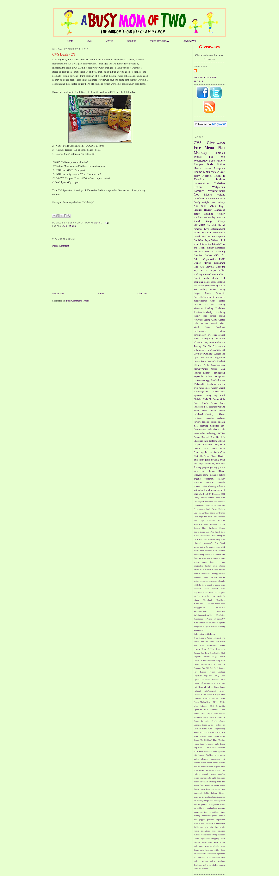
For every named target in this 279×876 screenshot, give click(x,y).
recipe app (204, 581)
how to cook (217, 562)
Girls (222, 399)
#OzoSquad (198, 619)
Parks (203, 714)
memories (214, 426)
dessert (202, 380)
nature (222, 475)
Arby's (222, 638)
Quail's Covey (218, 721)
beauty (222, 763)
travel (211, 592)
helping (214, 793)
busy (223, 770)
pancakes (221, 573)
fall (212, 555)
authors (197, 763)
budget (217, 770)
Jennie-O (211, 361)
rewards (221, 831)
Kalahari (221, 361)
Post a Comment (60, 245)
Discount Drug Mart (216, 661)
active (202, 547)
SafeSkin (197, 729)
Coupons (219, 168)
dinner (210, 247)
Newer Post (58, 293)
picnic (206, 577)
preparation (220, 820)
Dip (210, 399)
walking (198, 274)
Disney (197, 262)
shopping (198, 281)
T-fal (206, 407)
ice (215, 797)
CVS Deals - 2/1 (64, 54)
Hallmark (197, 691)
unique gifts (219, 592)
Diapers (197, 444)
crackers (208, 551)
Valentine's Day (211, 543)
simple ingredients (202, 838)
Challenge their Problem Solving (209, 441)
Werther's (208, 751)
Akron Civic (218, 274)
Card (222, 395)
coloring (213, 774)
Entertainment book (202, 509)
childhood (198, 414)
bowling (215, 460)
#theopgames (219, 391)
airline (196, 759)
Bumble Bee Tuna (201, 653)
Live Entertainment (214, 228)
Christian (198, 399)
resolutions (205, 831)
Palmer (214, 403)
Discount (220, 266)
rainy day (213, 827)
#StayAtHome (200, 301)
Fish (211, 668)
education (209, 418)
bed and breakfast (201, 767)
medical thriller (218, 570)
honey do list (199, 797)
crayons (203, 778)
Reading (209, 308)
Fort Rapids (200, 672)
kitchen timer (211, 566)
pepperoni (209, 479)
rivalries (197, 835)
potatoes (210, 820)
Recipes (198, 164)
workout (221, 490)
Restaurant (219, 262)
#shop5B (206, 626)
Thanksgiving (218, 373)
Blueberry (216, 494)
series (204, 486)
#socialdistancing (202, 243)
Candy (196, 498)
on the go (206, 812)
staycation (198, 592)
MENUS (109, 41)
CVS (89, 41)
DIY (206, 304)
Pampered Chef (217, 710)
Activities (198, 320)
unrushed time (218, 857)
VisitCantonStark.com (216, 748)
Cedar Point (220, 498)
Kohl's (205, 403)
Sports (213, 282)
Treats (199, 539)
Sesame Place (200, 528)
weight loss (208, 202)
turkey (197, 338)
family (197, 202)
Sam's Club (219, 452)
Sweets (196, 740)
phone (216, 384)
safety (203, 429)
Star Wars (210, 532)
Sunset (210, 736)
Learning (221, 304)
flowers (197, 422)
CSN (223, 494)
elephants (204, 782)
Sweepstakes (205, 535)
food (196, 194)
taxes (223, 846)
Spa (223, 732)
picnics (214, 577)
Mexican (221, 520)
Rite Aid (199, 266)
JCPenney (211, 520)
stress (205, 592)
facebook (220, 418)
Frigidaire (198, 676)
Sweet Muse (219, 736)
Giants (196, 683)
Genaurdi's (206, 679)
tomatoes (209, 850)
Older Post (143, 293)
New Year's (210, 448)
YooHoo (209, 755)
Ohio (222, 448)
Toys (207, 240)
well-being (206, 865)
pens (195, 820)
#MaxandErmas (200, 611)
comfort (221, 774)
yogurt (222, 388)
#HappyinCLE (200, 608)
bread (222, 460)
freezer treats (199, 789)
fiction (221, 164)
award (203, 763)
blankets (202, 770)
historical (220, 247)
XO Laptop (199, 755)
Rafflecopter (220, 725)
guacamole (198, 793)
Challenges (198, 502)
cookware (198, 418)
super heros (204, 846)
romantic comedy (215, 482)
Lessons (206, 698)
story (216, 842)
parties (215, 816)
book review (217, 160)
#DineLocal (198, 604)
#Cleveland (207, 600)
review (215, 171)
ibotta (211, 797)
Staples (203, 736)
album (213, 410)
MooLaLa (198, 524)
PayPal (210, 714)
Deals (72, 226)
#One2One (220, 615)
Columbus (220, 502)
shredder (221, 835)
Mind (196, 706)
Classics (206, 657)
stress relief (199, 433)
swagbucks (214, 846)
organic (197, 479)
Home (101, 293)
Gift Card (216, 683)
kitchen (221, 422)
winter (196, 600)
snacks (197, 232)
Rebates (197, 373)
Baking (207, 320)
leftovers (198, 475)
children (220, 179)
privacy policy (200, 823)
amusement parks (202, 460)
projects (209, 823)
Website (215, 240)
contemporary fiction (209, 331)
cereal (197, 236)
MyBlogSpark (216, 190)
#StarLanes (211, 623)
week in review (208, 596)
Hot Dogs (199, 520)
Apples (197, 437)
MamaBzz (219, 209)
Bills (196, 645)
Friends (216, 243)
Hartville (221, 517)
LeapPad (197, 698)
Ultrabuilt (198, 543)
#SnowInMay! (199, 623)
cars (195, 463)
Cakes (207, 282)
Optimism (198, 710)
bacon (209, 763)
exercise (220, 217)
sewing (214, 835)
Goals (196, 403)
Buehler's (220, 437)
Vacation (207, 297)
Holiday (221, 213)
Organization (209, 259)
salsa (209, 835)
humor (212, 471)
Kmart (221, 224)
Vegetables (199, 376)
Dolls (204, 444)
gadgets (205, 467)
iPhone (222, 471)
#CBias (221, 433)
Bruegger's (220, 649)
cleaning (209, 414)
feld (223, 277)
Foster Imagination (215, 357)
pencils (222, 816)
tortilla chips (219, 850)
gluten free (220, 789)
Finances (197, 668)
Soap (219, 732)
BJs (209, 494)
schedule (221, 581)
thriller (221, 270)
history (222, 793)
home (203, 471)
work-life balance (201, 869)
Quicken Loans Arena (203, 725)
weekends (221, 596)
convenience (199, 551)
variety (196, 861)
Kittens (209, 695)
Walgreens (218, 187)
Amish (197, 221)
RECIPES (131, 41)
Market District (206, 702)
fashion (218, 555)
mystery (207, 285)
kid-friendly (207, 384)
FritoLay (201, 513)
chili (223, 547)
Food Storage (219, 668)
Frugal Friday (215, 221)
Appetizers (199, 395)
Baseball (205, 437)
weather (197, 596)
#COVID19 (200, 224)
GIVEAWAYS (189, 41)
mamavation (201, 183)
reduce (196, 831)
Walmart (209, 376)
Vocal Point (198, 751)
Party (222, 403)
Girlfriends (220, 513)
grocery (221, 467)
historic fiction (209, 422)
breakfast (220, 327)
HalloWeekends (210, 691)
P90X (222, 259)
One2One (198, 240)
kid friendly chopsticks (203, 801)
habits (206, 793)
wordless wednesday (204, 217)
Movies (207, 262)
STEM (222, 524)
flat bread (215, 785)
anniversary (215, 759)
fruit (213, 380)
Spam (196, 736)
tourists (204, 854)
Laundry (204, 338)
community (210, 463)
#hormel (207, 274)
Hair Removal (200, 687)
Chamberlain (215, 653)
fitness (207, 785)
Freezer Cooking (217, 672)
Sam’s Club (207, 729)
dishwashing (199, 555)
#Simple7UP (219, 619)
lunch (207, 804)
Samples (219, 152)
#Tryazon (209, 251)
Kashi (203, 695)
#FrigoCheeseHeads (216, 604)
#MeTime (221, 611)
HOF (223, 683)
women (222, 865)
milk (196, 350)
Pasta (206, 524)
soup (223, 585)
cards (218, 547)
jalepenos (221, 797)
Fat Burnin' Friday (215, 198)
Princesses (198, 407)
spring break (207, 842)
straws (222, 842)
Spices (222, 528)
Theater (221, 456)
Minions (204, 706)
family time (200, 316)
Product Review (203, 209)
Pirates (222, 714)
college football (201, 774)
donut (207, 555)
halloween (220, 380)
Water (208, 327)
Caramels (210, 498)
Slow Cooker (210, 732)
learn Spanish (219, 801)
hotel (207, 797)
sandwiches (212, 429)
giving (215, 558)
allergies (205, 759)
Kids (210, 164)
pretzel (222, 577)
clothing (221, 282)
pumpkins (204, 827)
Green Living (217, 289)
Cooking (220, 251)
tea (205, 490)
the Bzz (198, 251)
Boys (212, 437)
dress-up (198, 467)
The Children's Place (208, 740)
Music (208, 194)
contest (221, 335)
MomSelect (219, 232)
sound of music (213, 585)
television (212, 490)
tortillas (197, 854)
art (224, 759)
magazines (215, 804)
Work (204, 410)
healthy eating (200, 562)
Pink (216, 714)
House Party (200, 361)
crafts (196, 380)
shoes (204, 585)
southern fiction (201, 588)
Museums (198, 308)
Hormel (207, 175)
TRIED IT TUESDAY (159, 41)
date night (211, 778)
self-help (197, 585)
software (221, 486)
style (196, 846)
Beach (222, 641)
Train (202, 744)
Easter (196, 664)
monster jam (199, 573)
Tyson (204, 539)
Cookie (197, 277)
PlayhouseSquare (201, 717)
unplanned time (204, 857)
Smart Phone (210, 456)
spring (222, 316)
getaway (213, 467)
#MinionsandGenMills (203, 615)
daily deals (211, 277)
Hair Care (212, 517)
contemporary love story (205, 335)
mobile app (201, 808)
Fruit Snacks (210, 513)
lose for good (199, 804)
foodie (222, 785)
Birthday (204, 289)
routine (204, 835)
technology (212, 433)
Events (214, 509)
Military (216, 702)
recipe (213, 270)
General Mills (218, 679)
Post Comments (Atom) (78, 300)
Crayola (210, 266)
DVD (205, 399)
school (213, 316)
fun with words (205, 558)
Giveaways (216, 142)
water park (204, 350)
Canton (203, 498)
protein (196, 581)
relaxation (213, 581)
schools (221, 429)
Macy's (215, 698)
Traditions (220, 308)
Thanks (213, 535)
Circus (214, 320)
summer (221, 297)
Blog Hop (211, 395)
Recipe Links (202, 171)
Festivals (221, 664)
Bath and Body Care (210, 641)
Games (222, 320)
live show (198, 285)
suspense (220, 236)
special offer (218, 588)
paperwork (206, 816)
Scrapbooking (219, 729)
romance (198, 228)
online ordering (210, 573)
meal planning (201, 426)
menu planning (210, 475)
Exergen (203, 664)
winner (214, 388)
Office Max (218, 369)
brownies (210, 770)
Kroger (197, 293)
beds (211, 767)
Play (211, 338)
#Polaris (209, 619)
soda (223, 838)
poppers (202, 820)
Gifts (196, 323)
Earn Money (213, 444)
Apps (196, 357)
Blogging (208, 213)
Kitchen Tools (201, 365)
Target (197, 213)
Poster (196, 721)
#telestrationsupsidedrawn (204, 634)
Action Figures (213, 638)
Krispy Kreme (219, 695)
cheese (222, 410)
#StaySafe (221, 623)
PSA (206, 710)
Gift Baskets (205, 683)
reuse (214, 831)
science (197, 486)
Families (199, 190)
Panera (196, 714)
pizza (214, 297)
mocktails (210, 808)
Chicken (197, 304)
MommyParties (201, 369)
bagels (215, 763)
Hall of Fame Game (216, 687)
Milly (222, 702)
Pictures (204, 323)
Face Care (212, 664)
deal (222, 240)
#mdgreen (198, 626)
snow (207, 388)
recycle (222, 827)
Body (202, 645)
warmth (205, 861)
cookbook (220, 414)
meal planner (205, 570)
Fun (212, 304)
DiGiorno (204, 661)
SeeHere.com (199, 732)
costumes (220, 463)
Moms (208, 293)
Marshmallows (218, 365)
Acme (212, 301)
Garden (216, 399)
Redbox (206, 373)
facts (202, 785)
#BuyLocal (203, 494)
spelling (197, 842)
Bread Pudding (208, 649)
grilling (222, 558)
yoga (196, 494)
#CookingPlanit (201, 391)
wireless (215, 865)
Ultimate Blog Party (216, 539)
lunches (221, 346)
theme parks (199, 850)
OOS (212, 706)
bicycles (217, 767)
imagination (198, 566)
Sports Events (199, 532)
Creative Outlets (203, 255)
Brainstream (212, 645)
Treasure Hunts (212, 744)
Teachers (213, 407)
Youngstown (220, 755)
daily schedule (219, 551)
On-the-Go (220, 706)
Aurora (196, 641)
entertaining (219, 312)
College (214, 657)
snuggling (215, 838)
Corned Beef (199, 505)
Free (197, 147)
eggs (208, 380)
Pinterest (213, 524)
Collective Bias (209, 502)
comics (196, 778)
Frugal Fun (207, 676)
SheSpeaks (213, 528)
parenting (197, 577)
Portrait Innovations (216, 717)
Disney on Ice (210, 505)
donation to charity (203, 312)
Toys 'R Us (201, 270)
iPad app (198, 384)
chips (201, 463)
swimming (198, 490)
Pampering (199, 452)
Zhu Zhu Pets (209, 346)
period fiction (208, 236)
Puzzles (208, 452)
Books (207, 168)
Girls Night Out (200, 517)
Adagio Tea (219, 354)
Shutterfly (198, 456)
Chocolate (212, 224)
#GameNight (215, 350)
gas (212, 789)
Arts (202, 357)
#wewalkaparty (200, 638)
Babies (222, 301)
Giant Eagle (217, 206)
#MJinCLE (220, 608)
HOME (70, 41)
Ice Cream (207, 232)
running (214, 285)
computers (220, 376)
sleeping (212, 486)
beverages (210, 547)
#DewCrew (220, 600)
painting (197, 816)
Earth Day (220, 505)
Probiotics (205, 721)
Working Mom (219, 751)
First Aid (205, 668)
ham (196, 471)
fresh (208, 789)
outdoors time (218, 812)
